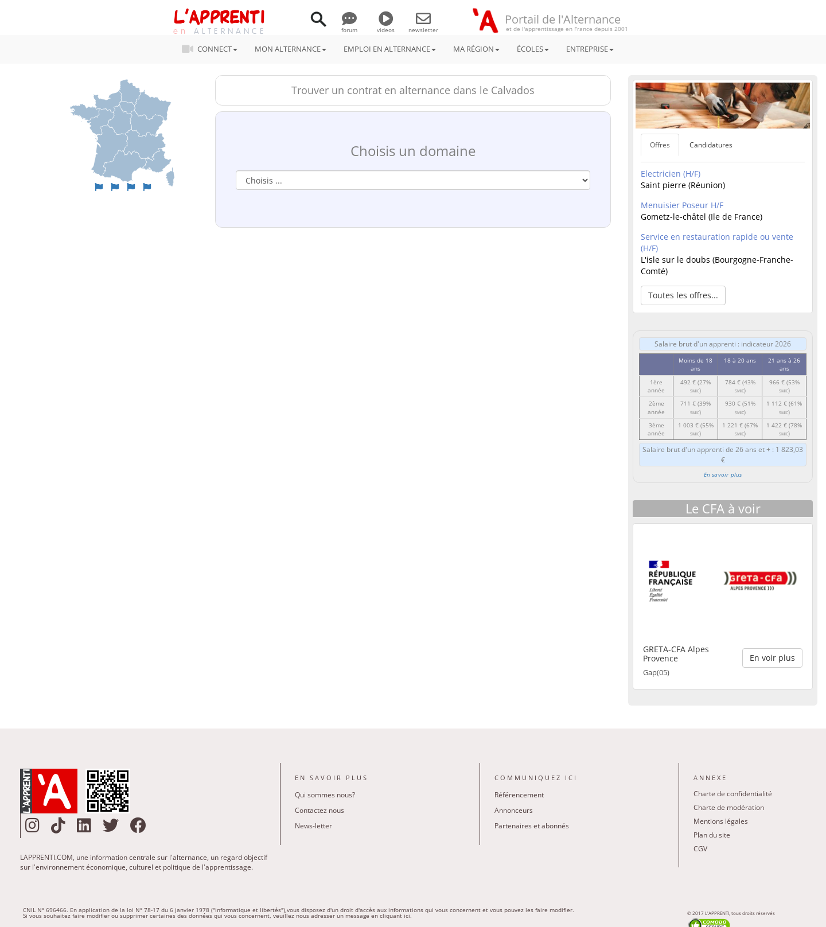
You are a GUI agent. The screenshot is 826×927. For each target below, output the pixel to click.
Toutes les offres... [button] (683, 295)
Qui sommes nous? (325, 795)
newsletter (423, 26)
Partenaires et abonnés (531, 826)
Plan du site (711, 835)
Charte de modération (728, 807)
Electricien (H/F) (670, 173)
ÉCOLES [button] (533, 49)
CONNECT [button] (213, 49)
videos (386, 26)
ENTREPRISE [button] (590, 49)
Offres (660, 145)
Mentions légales (720, 821)
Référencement (519, 795)
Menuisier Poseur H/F (682, 205)
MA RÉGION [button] (476, 49)
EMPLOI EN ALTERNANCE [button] (390, 49)
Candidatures (711, 145)
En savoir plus (723, 474)
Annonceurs (513, 810)
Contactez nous (319, 810)
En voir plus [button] (772, 657)
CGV (700, 849)
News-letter (313, 826)
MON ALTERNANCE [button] (290, 49)
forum (349, 26)
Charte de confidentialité (732, 794)
